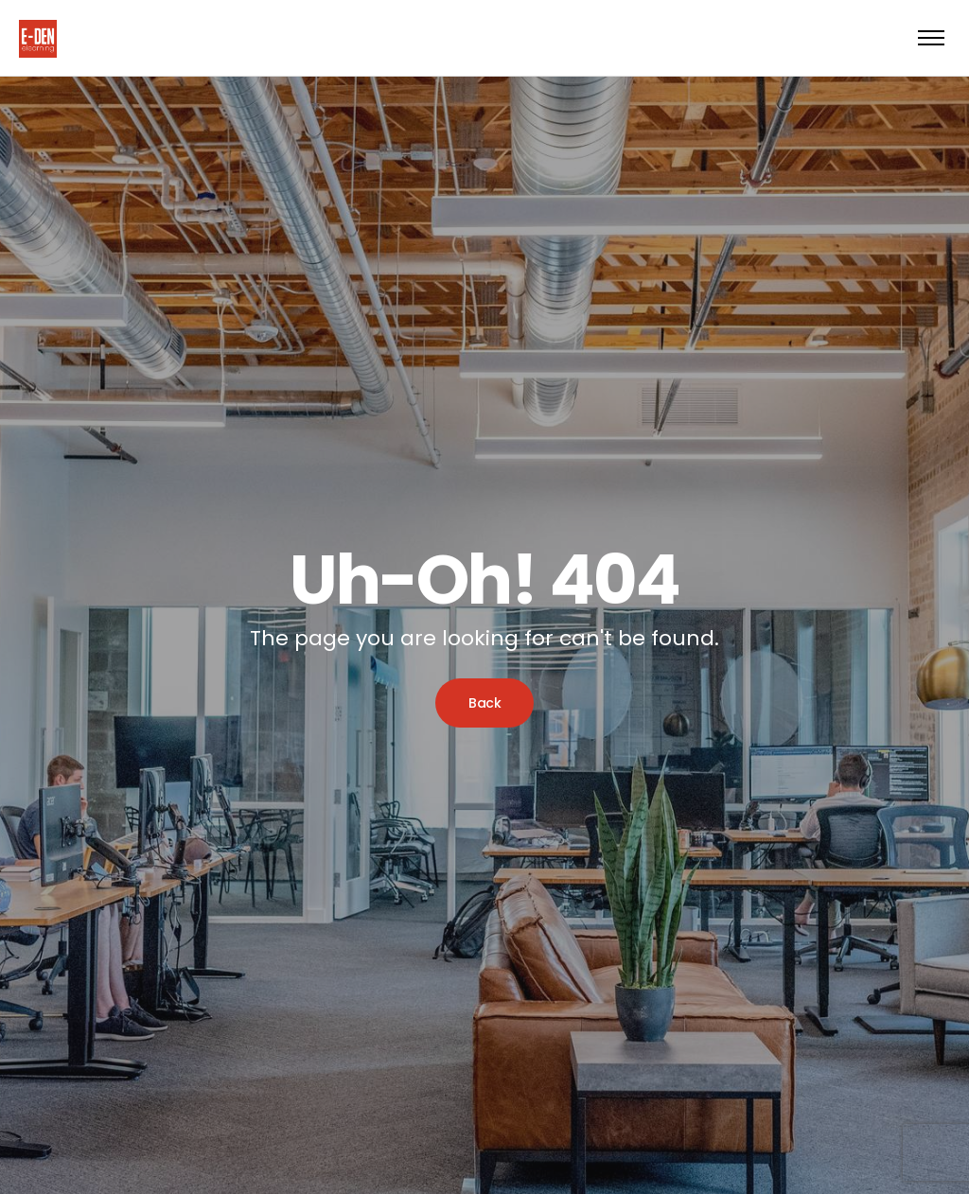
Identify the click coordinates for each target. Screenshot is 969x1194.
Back (484, 703)
